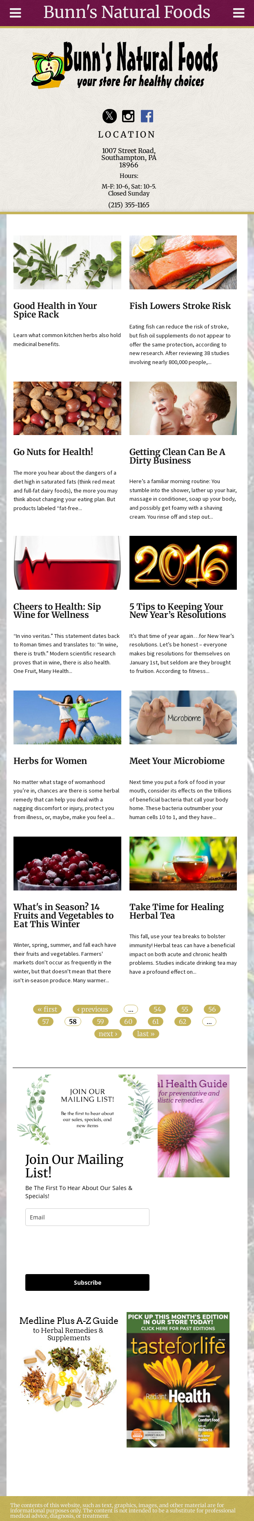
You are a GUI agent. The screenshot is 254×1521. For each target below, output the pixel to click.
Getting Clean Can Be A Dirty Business (177, 456)
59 (100, 1021)
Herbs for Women (50, 761)
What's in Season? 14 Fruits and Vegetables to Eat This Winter (63, 916)
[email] (87, 1217)
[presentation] (87, 1250)
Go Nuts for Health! (53, 452)
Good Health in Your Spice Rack (55, 310)
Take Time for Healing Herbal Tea (176, 911)
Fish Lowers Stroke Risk (180, 306)
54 (157, 1009)
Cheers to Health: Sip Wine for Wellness (57, 611)
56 (212, 1009)
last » (146, 1034)
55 (184, 1009)
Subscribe (87, 1282)
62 (183, 1021)
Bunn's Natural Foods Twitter (109, 116)
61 (155, 1021)
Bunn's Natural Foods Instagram (128, 116)
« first (47, 1009)
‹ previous (92, 1009)
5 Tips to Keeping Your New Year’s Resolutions (177, 611)
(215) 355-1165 (128, 205)
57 (45, 1021)
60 (128, 1021)
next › (108, 1034)
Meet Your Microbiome (177, 761)
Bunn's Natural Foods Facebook (147, 116)
